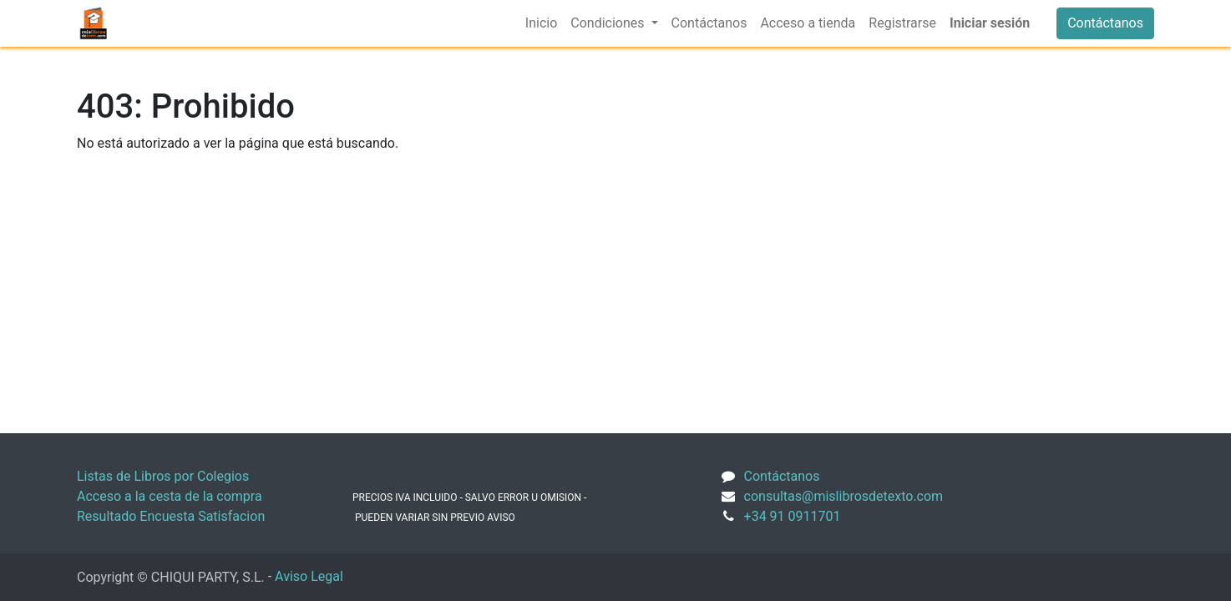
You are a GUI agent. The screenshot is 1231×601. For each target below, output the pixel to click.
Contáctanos (1105, 23)
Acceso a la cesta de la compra (169, 496)
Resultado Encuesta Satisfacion (171, 516)
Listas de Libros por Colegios (163, 476)
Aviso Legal (309, 576)
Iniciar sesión (990, 23)
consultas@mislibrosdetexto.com (844, 496)
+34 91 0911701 (792, 516)
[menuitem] (541, 23)
